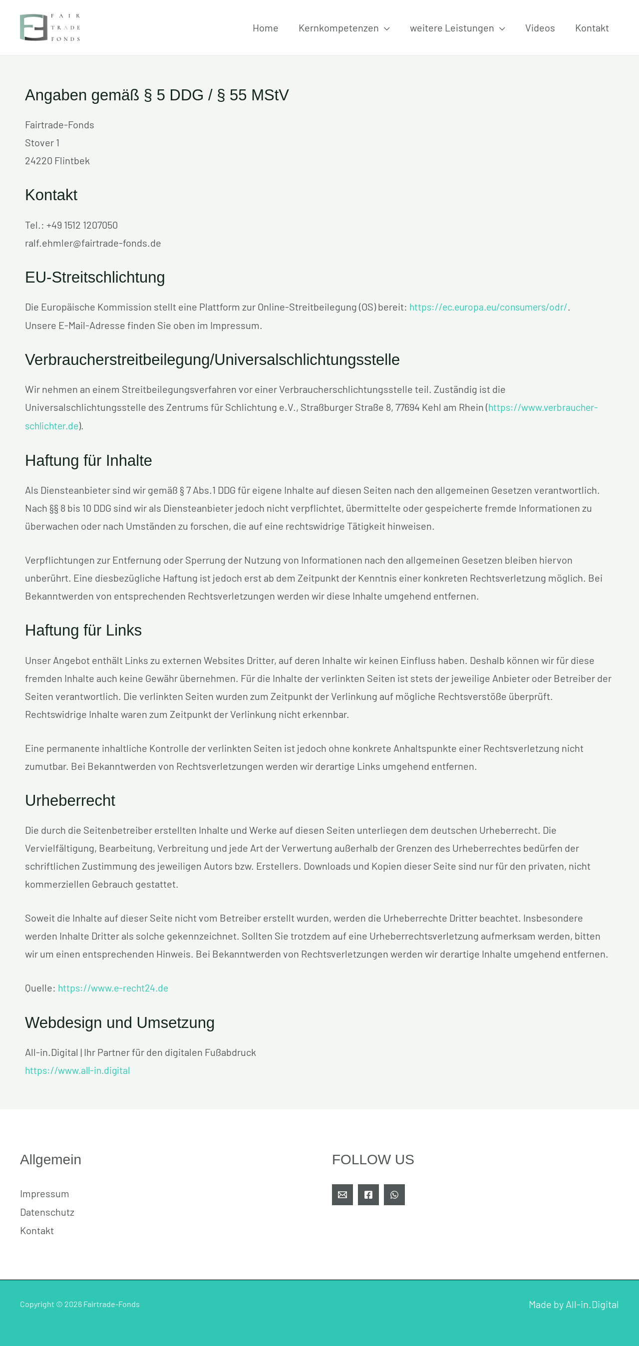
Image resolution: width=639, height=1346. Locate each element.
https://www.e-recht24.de (115, 986)
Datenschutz (47, 1209)
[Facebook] (368, 1192)
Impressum (44, 1191)
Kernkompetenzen (339, 27)
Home (266, 27)
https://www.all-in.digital (79, 1068)
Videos (540, 27)
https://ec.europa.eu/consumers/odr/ (492, 307)
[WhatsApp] (394, 1192)
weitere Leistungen (452, 27)
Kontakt (592, 27)
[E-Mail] (342, 1192)
